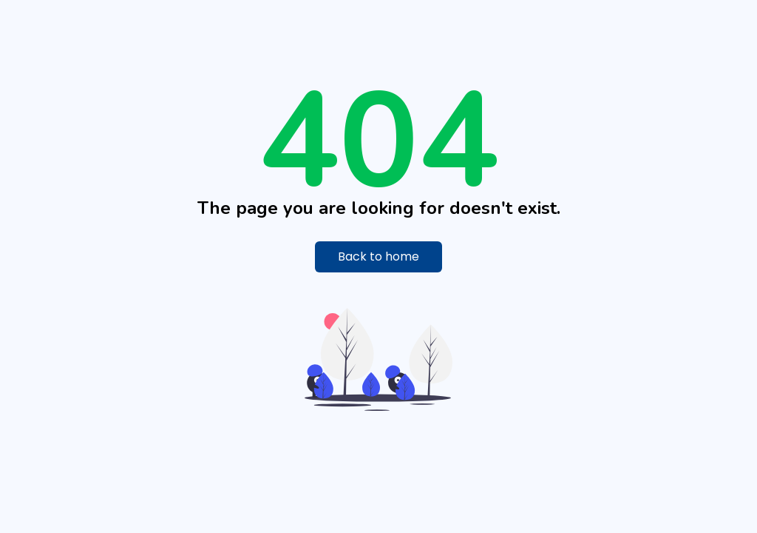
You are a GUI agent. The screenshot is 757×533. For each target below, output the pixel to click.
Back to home (378, 256)
